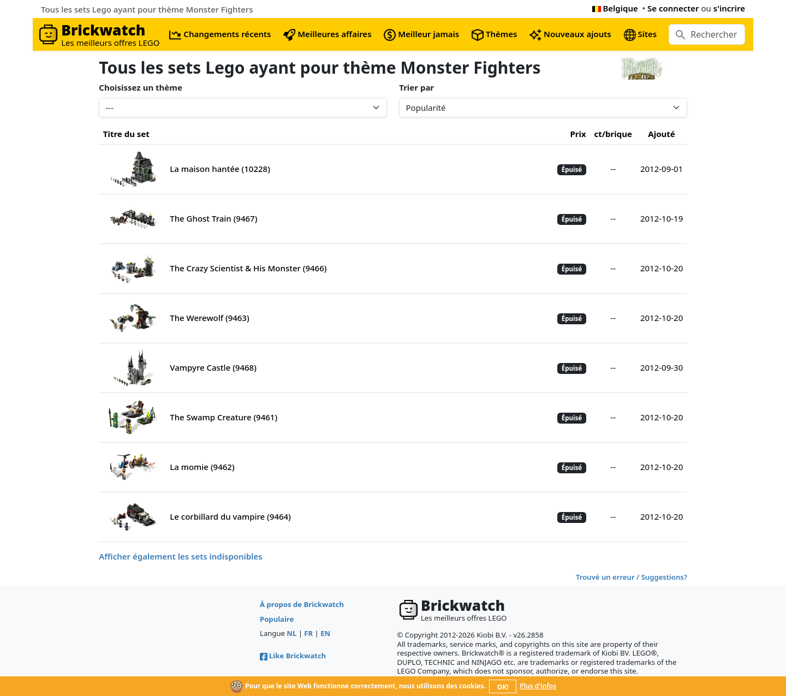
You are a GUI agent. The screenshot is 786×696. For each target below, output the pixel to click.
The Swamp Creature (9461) (223, 417)
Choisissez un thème (140, 87)
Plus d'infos (538, 686)
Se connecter (673, 8)
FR (308, 633)
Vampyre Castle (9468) (213, 367)
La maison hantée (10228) (220, 168)
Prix (578, 133)
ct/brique (613, 133)
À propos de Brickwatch (302, 604)
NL (291, 633)
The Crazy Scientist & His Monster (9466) (248, 268)
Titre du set (126, 133)
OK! (503, 687)
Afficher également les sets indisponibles (180, 556)
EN (325, 633)
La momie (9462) (202, 466)
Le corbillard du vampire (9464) (230, 516)
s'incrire (729, 8)
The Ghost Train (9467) (213, 218)
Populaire (277, 619)
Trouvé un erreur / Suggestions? (631, 577)
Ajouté (661, 133)
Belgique (615, 8)
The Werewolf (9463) (209, 317)
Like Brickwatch (293, 656)
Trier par (416, 87)
